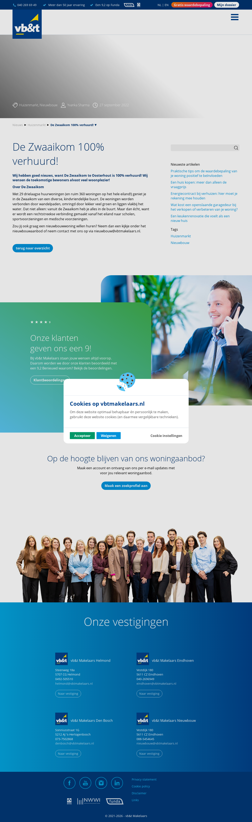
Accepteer (82, 435)
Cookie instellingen (166, 435)
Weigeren (108, 435)
